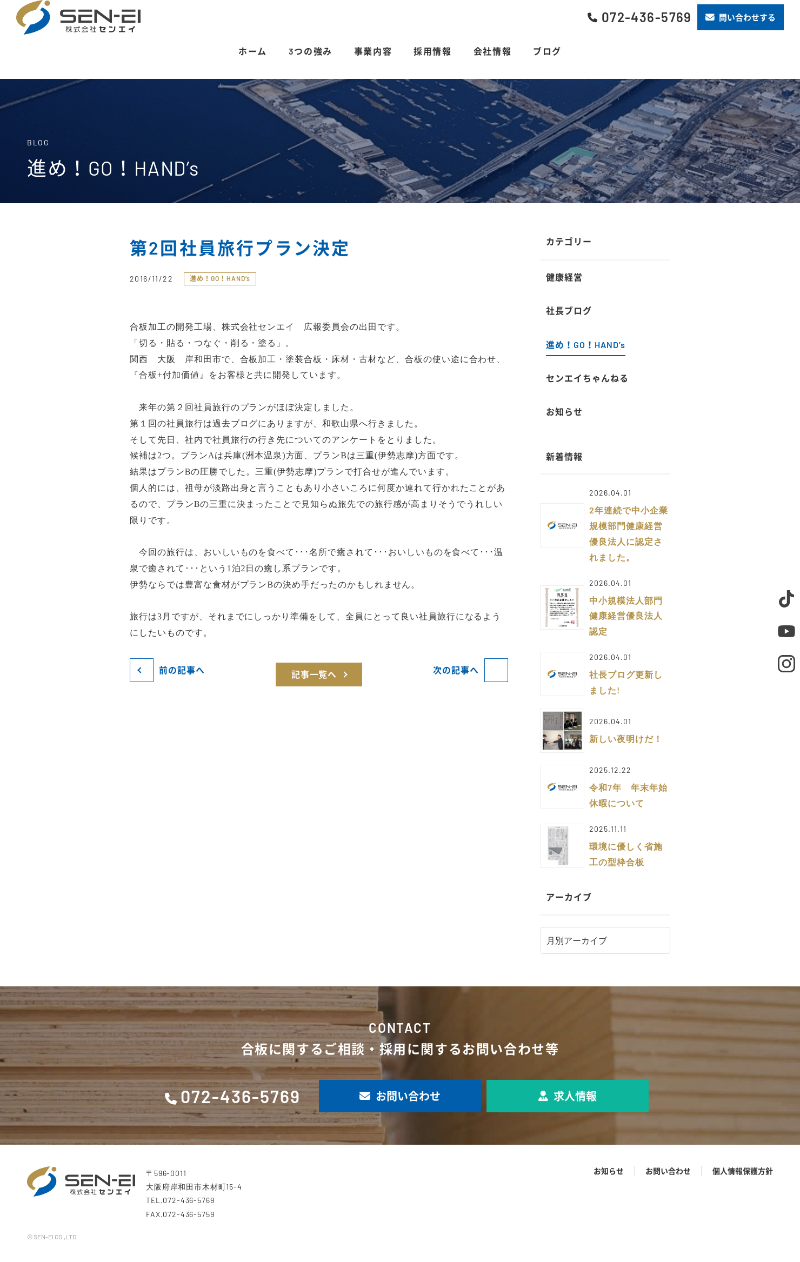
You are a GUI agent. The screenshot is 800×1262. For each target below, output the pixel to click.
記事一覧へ (314, 674)
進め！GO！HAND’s (220, 278)
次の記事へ (456, 670)
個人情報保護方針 (742, 1171)
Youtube (786, 631)
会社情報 (492, 51)
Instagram (786, 663)
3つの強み (310, 51)
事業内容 (373, 51)
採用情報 (432, 51)
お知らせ (609, 1171)
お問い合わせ (400, 1096)
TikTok (786, 598)
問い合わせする (740, 17)
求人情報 (567, 1096)
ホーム (252, 51)
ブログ (547, 51)
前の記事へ (182, 670)
